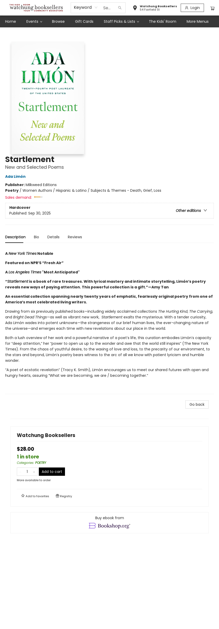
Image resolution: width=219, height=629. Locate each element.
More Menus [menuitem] (198, 21)
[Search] (120, 8)
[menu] (109, 21)
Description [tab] (15, 237)
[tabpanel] (109, 320)
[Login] (192, 8)
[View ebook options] (109, 523)
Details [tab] (53, 237)
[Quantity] (27, 471)
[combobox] (86, 7)
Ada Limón (16, 176)
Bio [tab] (36, 237)
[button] (155, 8)
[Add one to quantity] (34, 471)
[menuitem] (10, 21)
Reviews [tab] (75, 237)
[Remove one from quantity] (20, 471)
